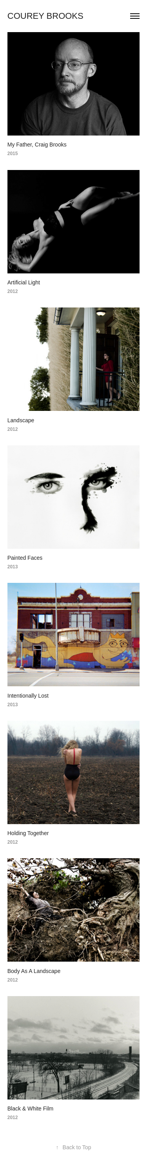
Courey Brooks (45, 16)
